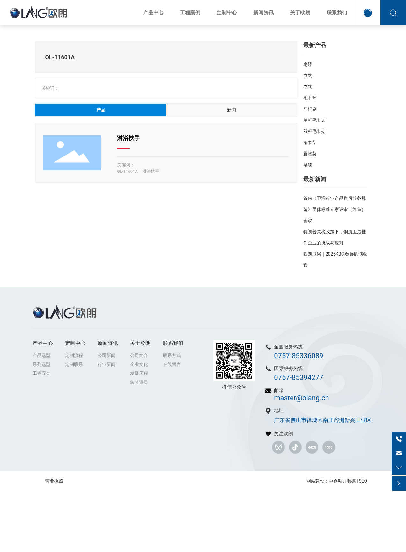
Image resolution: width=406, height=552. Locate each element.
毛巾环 (310, 97)
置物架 (310, 153)
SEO (363, 480)
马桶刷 (310, 109)
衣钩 (307, 75)
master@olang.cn (301, 398)
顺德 (351, 480)
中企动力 (338, 480)
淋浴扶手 (128, 137)
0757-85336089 (298, 356)
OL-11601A (127, 171)
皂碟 (307, 64)
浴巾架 (310, 142)
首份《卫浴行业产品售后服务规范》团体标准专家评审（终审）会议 (334, 209)
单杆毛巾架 (314, 120)
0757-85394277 (298, 377)
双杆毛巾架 (314, 131)
